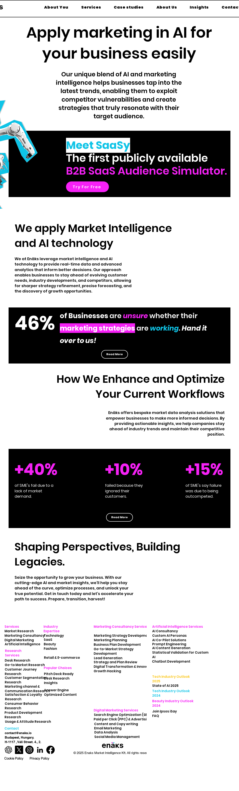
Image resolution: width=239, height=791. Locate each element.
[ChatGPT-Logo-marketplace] (8, 750)
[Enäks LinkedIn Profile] (40, 750)
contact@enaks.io (18, 733)
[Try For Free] (87, 186)
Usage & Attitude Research (28, 721)
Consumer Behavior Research (22, 705)
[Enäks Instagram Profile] (29, 750)
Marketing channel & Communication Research (27, 688)
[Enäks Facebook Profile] (50, 750)
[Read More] (114, 354)
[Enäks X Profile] (19, 750)
